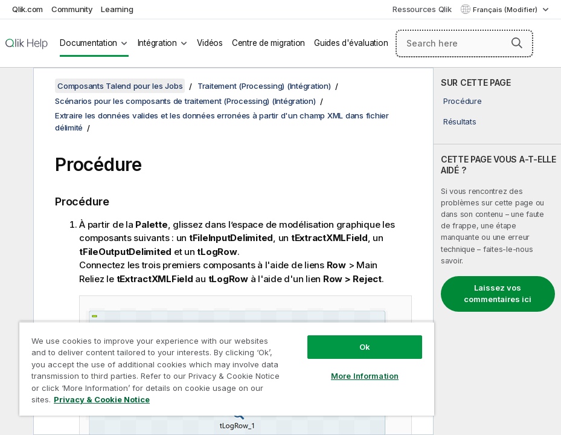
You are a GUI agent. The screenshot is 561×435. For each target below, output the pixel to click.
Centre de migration (268, 43)
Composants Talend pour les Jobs (119, 86)
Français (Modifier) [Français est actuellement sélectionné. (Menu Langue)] (506, 9)
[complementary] (497, 251)
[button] (517, 43)
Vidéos (210, 43)
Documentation (88, 43)
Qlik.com (27, 9)
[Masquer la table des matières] (15, 86)
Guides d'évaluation (351, 43)
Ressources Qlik (422, 9)
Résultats (459, 121)
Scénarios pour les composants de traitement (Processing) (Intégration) (185, 101)
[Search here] (464, 43)
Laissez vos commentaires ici (497, 293)
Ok (364, 347)
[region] (226, 368)
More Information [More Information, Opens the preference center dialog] (365, 376)
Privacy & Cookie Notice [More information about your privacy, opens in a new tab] (102, 399)
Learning (117, 9)
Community (72, 9)
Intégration (157, 43)
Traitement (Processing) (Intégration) (264, 86)
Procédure (462, 101)
